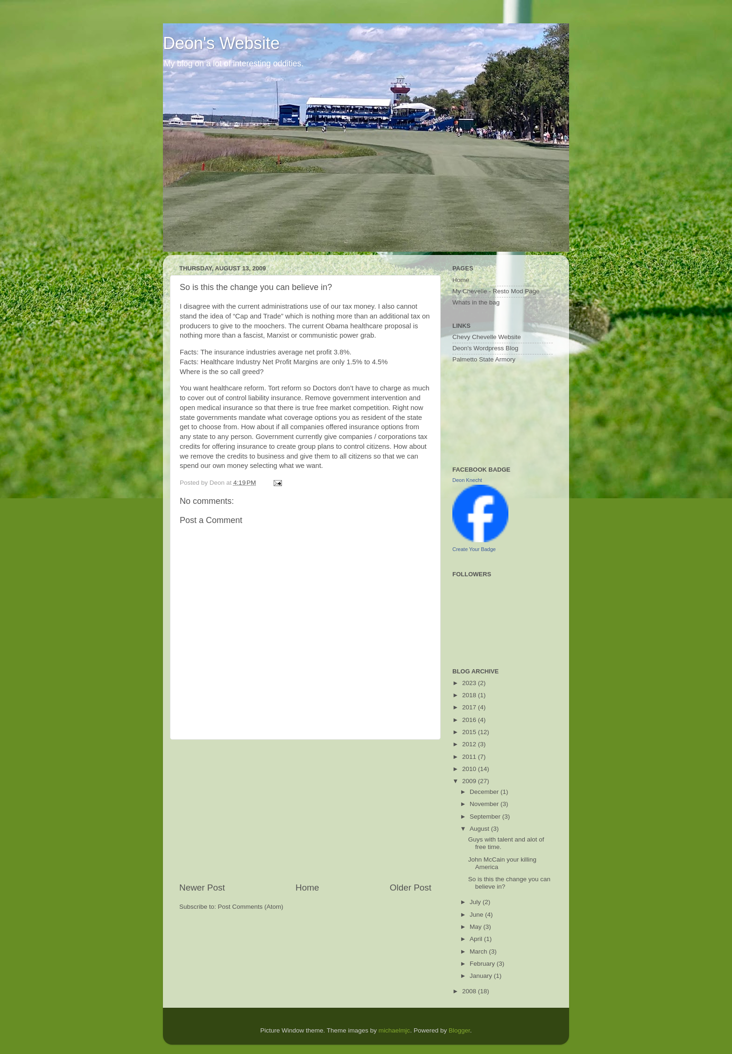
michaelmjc (394, 1030)
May (476, 926)
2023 (470, 682)
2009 (470, 781)
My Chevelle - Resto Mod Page (496, 291)
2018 (470, 695)
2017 (470, 707)
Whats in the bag (476, 302)
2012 (470, 744)
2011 (470, 756)
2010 (470, 768)
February (483, 963)
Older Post (410, 887)
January (482, 975)
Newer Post (202, 887)
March (479, 951)
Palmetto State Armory (483, 359)
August (480, 828)
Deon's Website (221, 43)
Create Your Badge (474, 549)
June (477, 914)
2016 (470, 719)
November (485, 803)
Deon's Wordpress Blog (485, 348)
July (476, 901)
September (486, 816)
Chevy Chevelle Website (486, 336)
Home (307, 887)
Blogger (459, 1030)
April (477, 938)
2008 (470, 991)
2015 (470, 732)
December (485, 791)
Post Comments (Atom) (250, 906)
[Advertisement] (305, 810)
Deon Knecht (467, 480)
